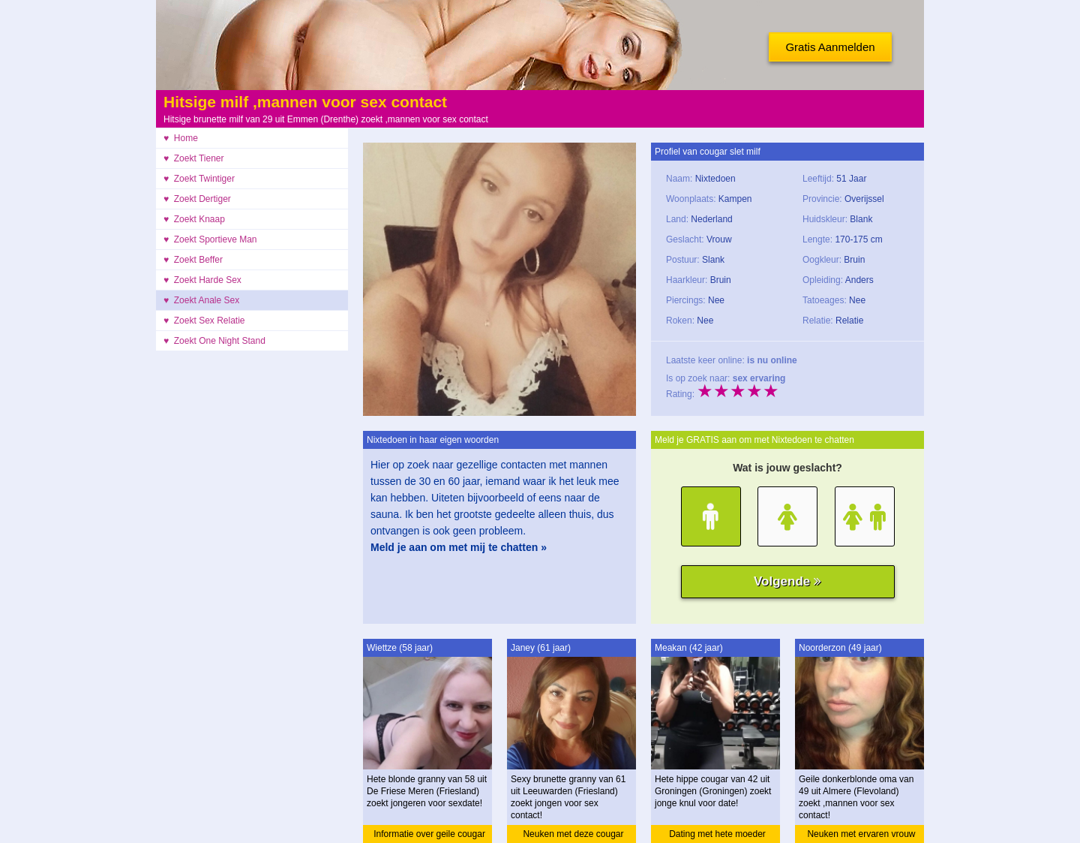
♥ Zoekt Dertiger (197, 199)
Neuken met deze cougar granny (573, 836)
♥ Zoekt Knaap (194, 219)
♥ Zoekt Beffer (193, 259)
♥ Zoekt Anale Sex (201, 300)
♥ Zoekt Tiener (194, 158)
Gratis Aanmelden (829, 47)
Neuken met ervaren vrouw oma (861, 836)
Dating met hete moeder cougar (717, 836)
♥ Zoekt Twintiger (199, 178)
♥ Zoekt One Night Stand (215, 341)
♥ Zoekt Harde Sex (203, 280)
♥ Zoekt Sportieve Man (210, 239)
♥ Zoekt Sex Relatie (204, 320)
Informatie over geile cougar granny (429, 836)
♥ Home (181, 138)
